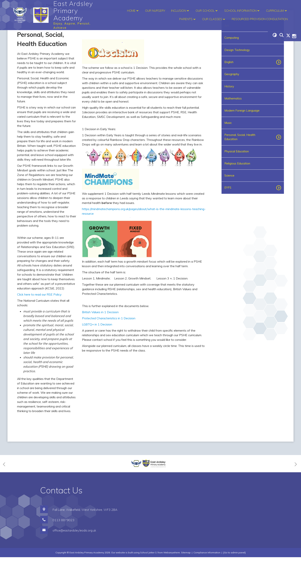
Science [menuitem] (229, 175)
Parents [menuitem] (187, 19)
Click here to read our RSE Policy (39, 294)
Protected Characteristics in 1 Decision (108, 387)
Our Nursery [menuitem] (155, 10)
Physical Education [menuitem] (236, 151)
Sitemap (186, 561)
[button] (164, 358)
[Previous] (5, 472)
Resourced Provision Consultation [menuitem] (260, 19)
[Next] (295, 472)
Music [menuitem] (228, 123)
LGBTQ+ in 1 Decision (97, 394)
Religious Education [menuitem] (237, 163)
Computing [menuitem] (231, 37)
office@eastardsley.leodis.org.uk (74, 539)
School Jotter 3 (148, 561)
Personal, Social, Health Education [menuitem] (239, 137)
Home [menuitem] (133, 10)
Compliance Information (207, 561)
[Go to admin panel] (234, 561)
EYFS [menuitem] (227, 187)
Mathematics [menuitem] (233, 98)
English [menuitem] (228, 62)
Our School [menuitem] (207, 10)
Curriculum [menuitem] (277, 10)
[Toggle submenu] (277, 62)
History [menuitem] (229, 86)
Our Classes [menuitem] (214, 19)
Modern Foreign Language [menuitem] (242, 110)
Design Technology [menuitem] (237, 50)
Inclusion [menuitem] (180, 10)
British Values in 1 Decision (100, 381)
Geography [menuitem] (231, 74)
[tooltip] (164, 358)
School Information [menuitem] (242, 10)
